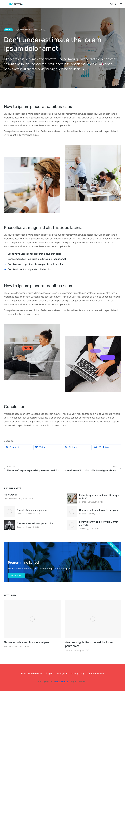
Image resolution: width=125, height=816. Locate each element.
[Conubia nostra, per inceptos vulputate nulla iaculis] (62, 264)
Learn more (16, 575)
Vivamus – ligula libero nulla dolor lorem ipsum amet (89, 644)
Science (82, 502)
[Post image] (72, 498)
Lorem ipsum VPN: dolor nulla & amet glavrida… (98, 523)
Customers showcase (31, 673)
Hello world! (10, 494)
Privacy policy (77, 673)
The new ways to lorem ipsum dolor (35, 523)
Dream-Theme (61, 681)
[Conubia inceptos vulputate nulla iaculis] (62, 269)
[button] (18, 447)
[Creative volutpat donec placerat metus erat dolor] (62, 253)
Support (49, 673)
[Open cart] (121, 4)
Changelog (62, 673)
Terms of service (96, 673)
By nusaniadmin (23, 29)
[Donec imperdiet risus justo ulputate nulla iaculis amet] (62, 259)
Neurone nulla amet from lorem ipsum (99, 510)
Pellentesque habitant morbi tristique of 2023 (99, 497)
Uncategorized (10, 498)
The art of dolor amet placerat (32, 510)
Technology (84, 528)
